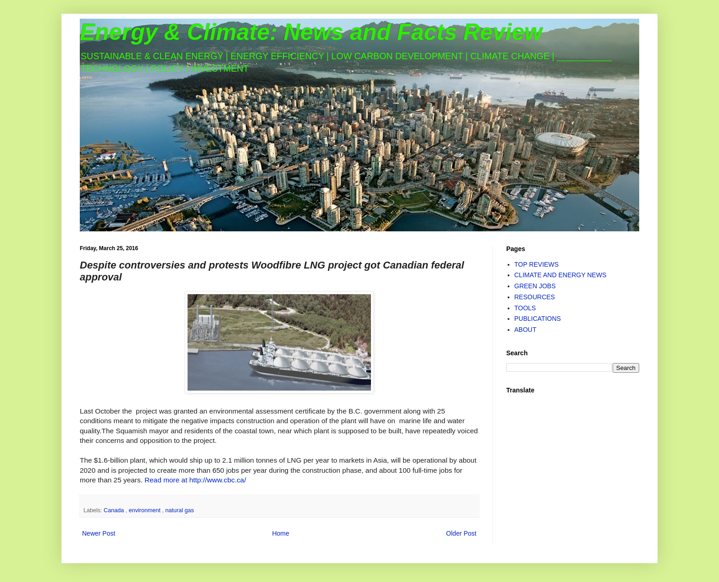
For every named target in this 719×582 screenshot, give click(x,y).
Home (280, 533)
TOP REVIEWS (536, 264)
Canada (115, 510)
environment (145, 510)
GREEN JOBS (535, 286)
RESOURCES (534, 297)
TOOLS (525, 308)
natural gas (180, 510)
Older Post (461, 533)
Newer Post (98, 533)
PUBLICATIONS (537, 318)
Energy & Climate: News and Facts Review (311, 32)
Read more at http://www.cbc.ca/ (195, 480)
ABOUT (525, 329)
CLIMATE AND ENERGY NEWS (560, 275)
